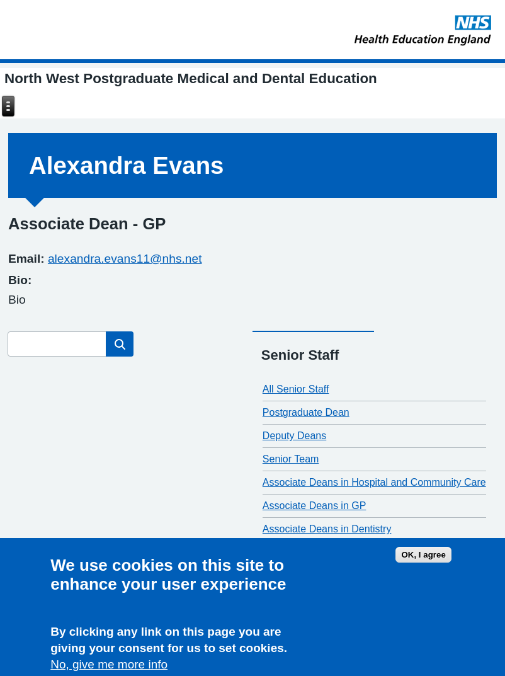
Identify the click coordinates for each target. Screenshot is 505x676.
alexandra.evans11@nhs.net (125, 258)
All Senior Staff (296, 389)
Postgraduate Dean (306, 412)
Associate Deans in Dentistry (327, 529)
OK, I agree (423, 556)
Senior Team (291, 459)
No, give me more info (108, 665)
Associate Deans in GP (314, 505)
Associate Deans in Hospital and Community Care (374, 482)
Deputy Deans (294, 435)
